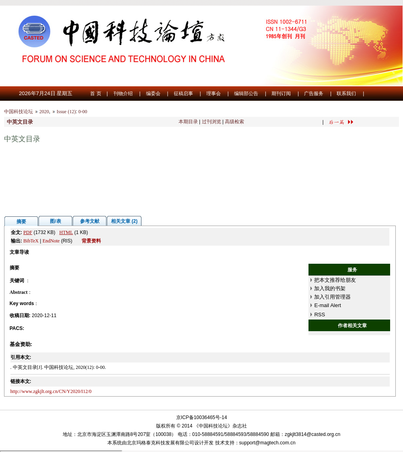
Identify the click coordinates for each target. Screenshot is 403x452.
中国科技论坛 (18, 111)
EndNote (51, 241)
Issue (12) (66, 111)
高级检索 (234, 121)
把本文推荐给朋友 (335, 280)
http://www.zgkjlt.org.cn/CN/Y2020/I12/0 (51, 391)
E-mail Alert (327, 305)
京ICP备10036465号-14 (201, 417)
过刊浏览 (211, 121)
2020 (44, 111)
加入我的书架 (329, 288)
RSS (319, 315)
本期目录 (188, 121)
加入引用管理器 (332, 297)
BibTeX (31, 241)
